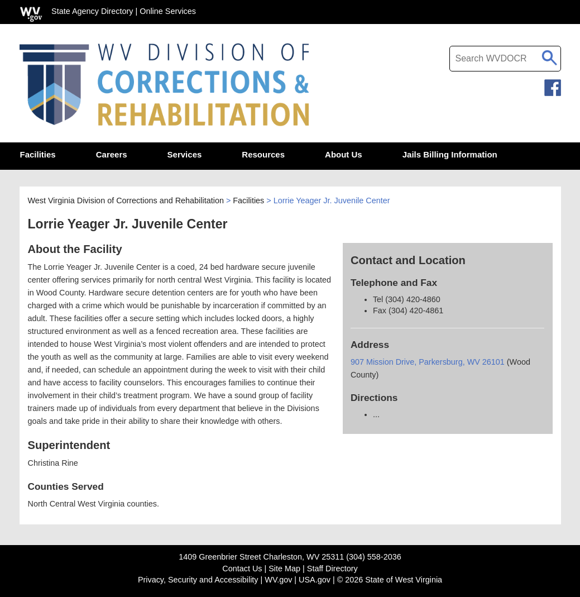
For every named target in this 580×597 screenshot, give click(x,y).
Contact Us (242, 568)
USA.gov (314, 579)
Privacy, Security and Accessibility (198, 579)
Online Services (168, 11)
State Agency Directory (92, 11)
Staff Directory (332, 568)
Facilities (248, 200)
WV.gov (278, 579)
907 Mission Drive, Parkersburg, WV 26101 (429, 361)
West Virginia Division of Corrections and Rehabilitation (126, 200)
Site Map (284, 568)
